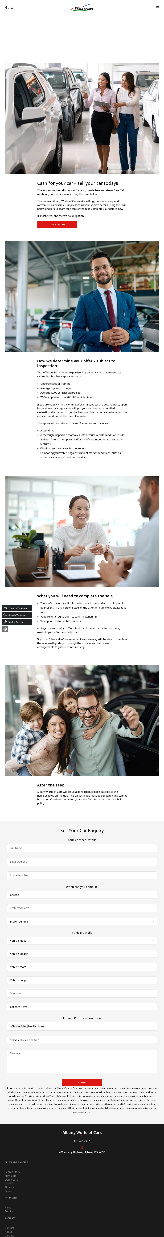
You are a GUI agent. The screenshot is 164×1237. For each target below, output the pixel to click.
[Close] (5, 629)
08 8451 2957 (82, 1141)
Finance (9, 1187)
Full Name (16, 848)
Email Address (18, 861)
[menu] (157, 7)
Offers (8, 1191)
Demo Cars (11, 1179)
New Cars (10, 1176)
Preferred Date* (19, 908)
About (8, 1231)
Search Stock (12, 1172)
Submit (82, 1082)
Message (15, 1053)
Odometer (16, 993)
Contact (9, 1228)
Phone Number (19, 875)
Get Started (57, 224)
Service (9, 1211)
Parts (8, 1207)
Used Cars (11, 1183)
